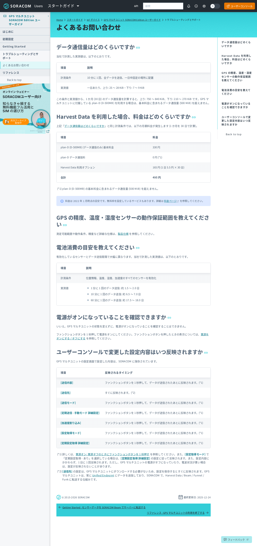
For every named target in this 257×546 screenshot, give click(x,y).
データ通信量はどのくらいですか (98, 46)
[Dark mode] (215, 6)
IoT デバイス (93, 19)
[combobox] (163, 6)
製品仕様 (123, 234)
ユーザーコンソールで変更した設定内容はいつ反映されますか (132, 351)
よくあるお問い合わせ (16, 65)
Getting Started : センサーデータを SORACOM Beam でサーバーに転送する (102, 507)
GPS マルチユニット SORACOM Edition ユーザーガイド (132, 19)
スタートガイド (75, 19)
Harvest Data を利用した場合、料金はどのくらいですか (126, 116)
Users (38, 6)
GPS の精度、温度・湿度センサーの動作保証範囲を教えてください (132, 221)
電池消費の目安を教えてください (98, 247)
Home (59, 19)
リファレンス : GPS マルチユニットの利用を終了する (178, 512)
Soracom (17, 6)
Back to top (14, 80)
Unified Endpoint (103, 475)
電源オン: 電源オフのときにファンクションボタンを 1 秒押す (112, 454)
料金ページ (170, 201)
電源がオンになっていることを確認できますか (113, 317)
